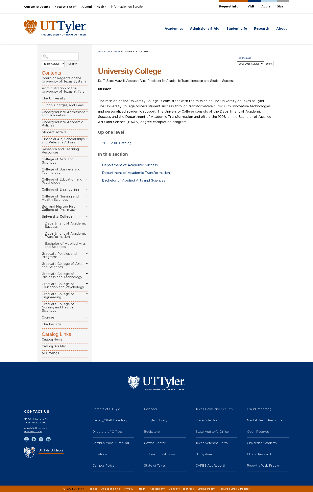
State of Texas (155, 465)
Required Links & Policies (234, 489)
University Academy (262, 442)
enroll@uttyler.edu (35, 428)
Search (72, 64)
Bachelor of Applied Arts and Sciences (65, 245)
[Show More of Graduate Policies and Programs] (87, 253)
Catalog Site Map (54, 346)
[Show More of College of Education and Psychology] (87, 179)
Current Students (37, 6)
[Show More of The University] (87, 98)
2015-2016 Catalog (109, 51)
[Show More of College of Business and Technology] (87, 169)
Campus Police (104, 465)
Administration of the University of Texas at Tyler (64, 90)
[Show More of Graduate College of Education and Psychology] (87, 283)
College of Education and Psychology (62, 181)
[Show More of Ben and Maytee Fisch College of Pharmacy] (87, 206)
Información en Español (127, 6)
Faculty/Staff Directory (110, 420)
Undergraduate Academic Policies (62, 124)
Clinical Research (259, 454)
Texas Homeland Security (214, 409)
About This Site (110, 489)
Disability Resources (181, 489)
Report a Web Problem (264, 465)
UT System (204, 454)
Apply (265, 6)
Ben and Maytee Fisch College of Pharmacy (59, 208)
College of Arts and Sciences (57, 161)
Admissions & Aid (204, 28)
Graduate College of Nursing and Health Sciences (58, 307)
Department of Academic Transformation (66, 235)
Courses (48, 317)
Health (101, 6)
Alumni (86, 6)
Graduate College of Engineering (58, 295)
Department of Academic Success (66, 225)
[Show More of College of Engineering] (87, 189)
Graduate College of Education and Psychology (63, 285)
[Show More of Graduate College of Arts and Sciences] (87, 263)
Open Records (258, 431)
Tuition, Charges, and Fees (63, 105)
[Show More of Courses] (87, 317)
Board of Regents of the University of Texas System (64, 80)
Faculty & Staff (66, 6)
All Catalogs (50, 353)
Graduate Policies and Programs (59, 255)
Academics (174, 28)
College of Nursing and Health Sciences (60, 198)
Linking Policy (206, 489)
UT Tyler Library (155, 420)
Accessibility (157, 489)
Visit (251, 6)
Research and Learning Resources (60, 151)
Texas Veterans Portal (212, 442)
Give (280, 6)
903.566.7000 (33, 431)
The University (53, 98)
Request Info (228, 6)
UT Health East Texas (160, 454)
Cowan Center (155, 442)
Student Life (236, 28)
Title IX (141, 489)
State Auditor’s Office (212, 431)
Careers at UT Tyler (107, 409)
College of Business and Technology (61, 171)
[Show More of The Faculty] (87, 324)
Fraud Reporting (259, 409)
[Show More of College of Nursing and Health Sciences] (87, 196)
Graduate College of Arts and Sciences (62, 265)
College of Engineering (60, 189)
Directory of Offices (108, 431)
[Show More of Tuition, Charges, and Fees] (87, 105)
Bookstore (152, 431)
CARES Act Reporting (212, 465)
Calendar (150, 409)
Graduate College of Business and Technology (62, 275)
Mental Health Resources (265, 420)
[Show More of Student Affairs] (87, 132)
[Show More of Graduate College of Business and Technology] (87, 273)
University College (57, 216)
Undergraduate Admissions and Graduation (63, 114)
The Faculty (51, 324)
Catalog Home (52, 339)
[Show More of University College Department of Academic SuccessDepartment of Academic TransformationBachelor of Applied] (87, 216)
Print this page (244, 58)
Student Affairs (54, 132)
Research (261, 28)
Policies (92, 489)
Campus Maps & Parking (111, 442)
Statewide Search (209, 420)
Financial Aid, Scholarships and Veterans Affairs (63, 141)
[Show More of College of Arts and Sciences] (87, 159)
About (281, 28)
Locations (100, 454)
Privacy (128, 489)
